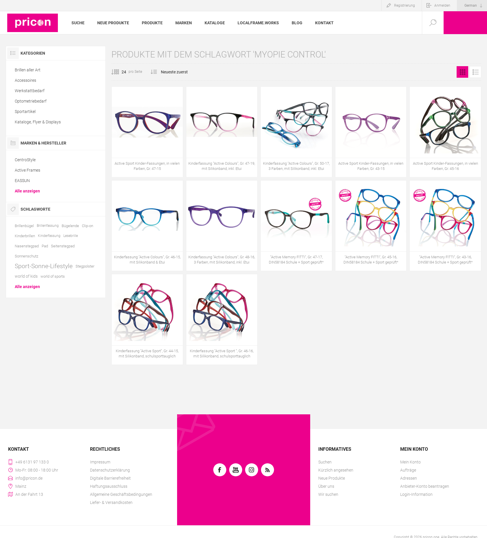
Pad (45, 246)
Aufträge (408, 470)
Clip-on (87, 226)
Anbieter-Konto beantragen (424, 486)
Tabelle (462, 72)
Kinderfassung (49, 236)
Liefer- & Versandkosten (111, 502)
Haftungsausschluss (108, 486)
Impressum (100, 462)
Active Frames (27, 170)
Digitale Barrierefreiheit (110, 478)
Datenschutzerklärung (110, 470)
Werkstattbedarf (30, 90)
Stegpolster (85, 266)
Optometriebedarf (31, 101)
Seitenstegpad (63, 246)
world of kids (26, 276)
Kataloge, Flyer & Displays (38, 122)
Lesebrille (70, 236)
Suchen (325, 462)
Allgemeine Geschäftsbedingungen (121, 494)
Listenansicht (475, 72)
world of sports (53, 276)
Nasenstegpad (27, 246)
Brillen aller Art (28, 70)
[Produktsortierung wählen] (178, 72)
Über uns (326, 486)
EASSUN (22, 180)
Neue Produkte (331, 478)
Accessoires (25, 80)
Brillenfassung (48, 226)
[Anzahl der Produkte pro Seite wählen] (119, 72)
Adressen (408, 478)
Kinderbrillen (25, 236)
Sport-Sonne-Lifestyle (44, 266)
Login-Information (416, 494)
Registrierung (404, 5)
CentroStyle (25, 159)
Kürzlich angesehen (335, 470)
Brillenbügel (24, 226)
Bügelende (70, 226)
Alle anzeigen (27, 191)
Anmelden (442, 5)
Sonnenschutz (26, 256)
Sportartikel (25, 111)
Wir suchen (328, 494)
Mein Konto (410, 462)
